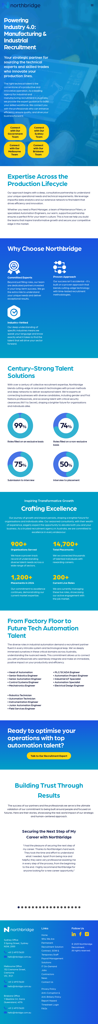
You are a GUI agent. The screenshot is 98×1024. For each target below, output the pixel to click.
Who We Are (47, 938)
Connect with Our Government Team (15, 132)
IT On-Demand (49, 966)
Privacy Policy (48, 988)
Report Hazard (49, 1000)
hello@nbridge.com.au (19, 956)
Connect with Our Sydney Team (39, 132)
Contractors (47, 974)
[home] (21, 4)
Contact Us (47, 981)
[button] (92, 5)
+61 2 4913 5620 (16, 952)
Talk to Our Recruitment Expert (49, 755)
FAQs (44, 1008)
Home (44, 935)
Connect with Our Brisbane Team (38, 150)
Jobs (44, 970)
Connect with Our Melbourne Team (14, 150)
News (44, 978)
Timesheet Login (50, 1004)
